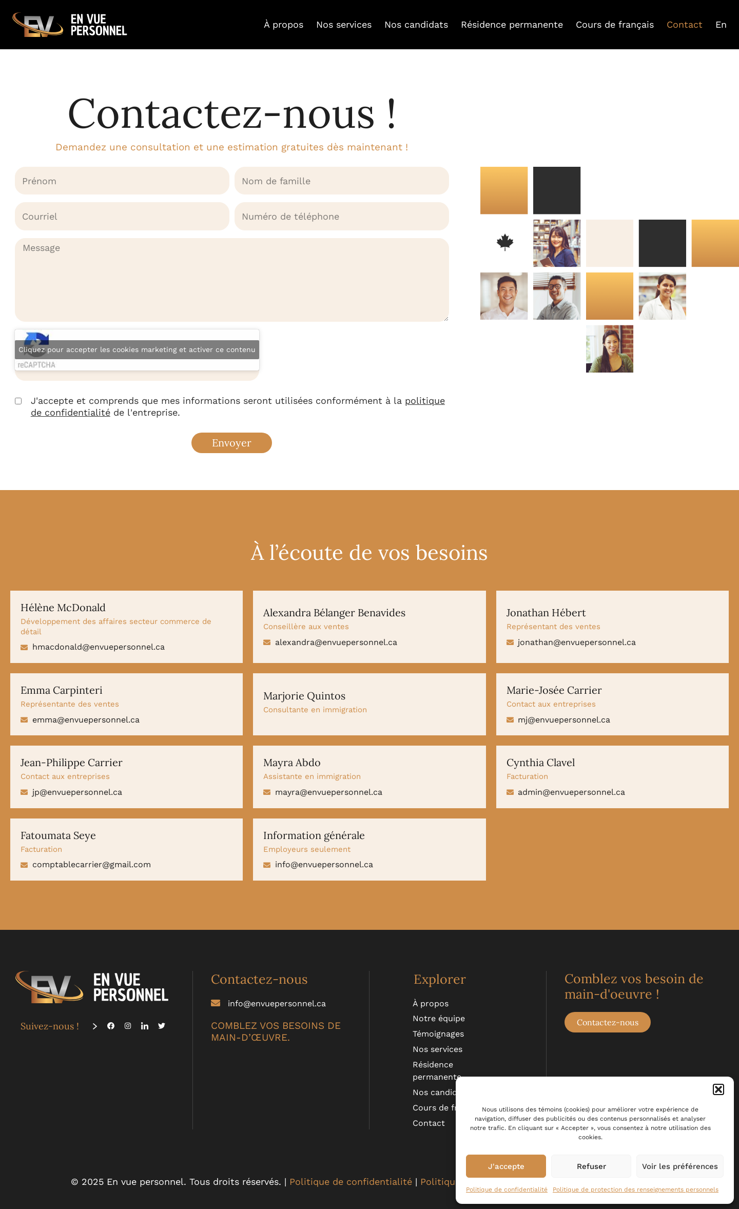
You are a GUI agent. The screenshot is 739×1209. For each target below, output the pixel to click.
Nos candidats (416, 24)
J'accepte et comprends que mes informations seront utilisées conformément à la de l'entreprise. (238, 406)
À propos (283, 24)
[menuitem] (721, 24)
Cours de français (615, 24)
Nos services (344, 24)
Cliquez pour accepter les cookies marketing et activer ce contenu (137, 349)
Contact (685, 24)
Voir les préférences (680, 1166)
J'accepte (506, 1166)
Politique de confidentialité (507, 1189)
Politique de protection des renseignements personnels (635, 1189)
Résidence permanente (512, 24)
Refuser (591, 1166)
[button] (718, 1089)
